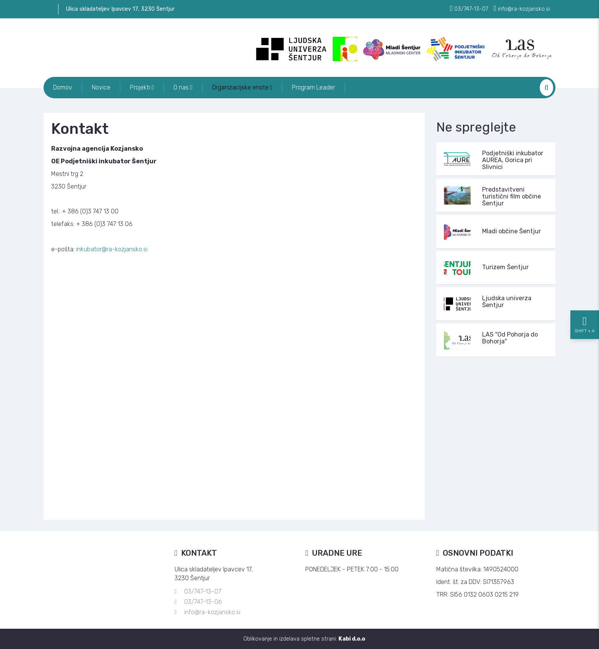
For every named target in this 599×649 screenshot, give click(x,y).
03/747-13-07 (202, 591)
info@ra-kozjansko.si (212, 612)
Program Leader (313, 87)
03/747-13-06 (203, 601)
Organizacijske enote (242, 87)
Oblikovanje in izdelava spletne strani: (304, 639)
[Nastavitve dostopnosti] (584, 324)
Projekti (142, 87)
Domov (62, 87)
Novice (101, 87)
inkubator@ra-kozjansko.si (111, 249)
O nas (183, 87)
